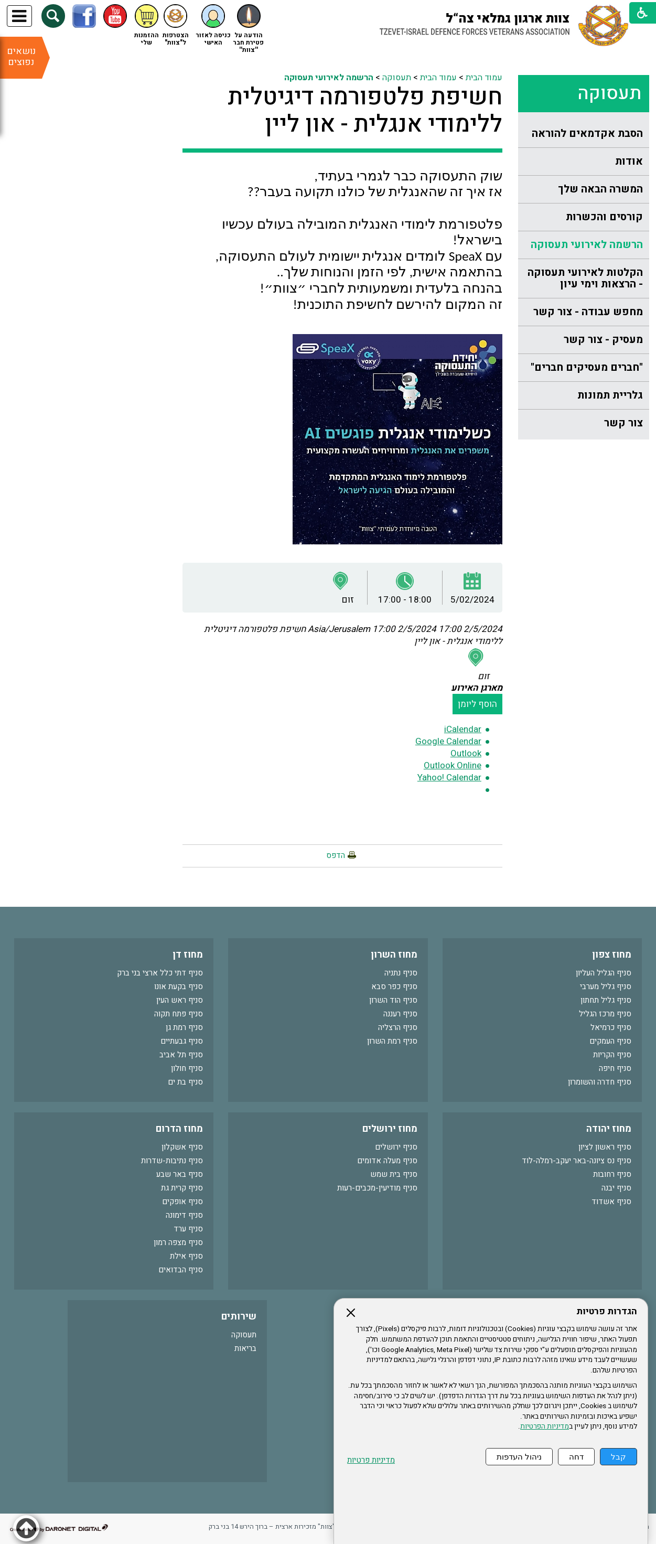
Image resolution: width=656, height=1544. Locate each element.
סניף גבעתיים (181, 1041)
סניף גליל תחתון (605, 1000)
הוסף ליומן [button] (477, 704)
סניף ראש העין (179, 1000)
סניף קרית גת (182, 1188)
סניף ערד (188, 1229)
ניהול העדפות (519, 1456)
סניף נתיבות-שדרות (172, 1160)
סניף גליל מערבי (605, 986)
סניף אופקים (182, 1201)
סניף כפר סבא (394, 986)
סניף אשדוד (611, 1201)
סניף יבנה (616, 1188)
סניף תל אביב (181, 1054)
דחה (576, 1456)
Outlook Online (452, 765)
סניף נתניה (400, 973)
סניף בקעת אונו (178, 986)
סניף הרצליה (397, 1027)
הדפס (335, 855)
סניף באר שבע (179, 1174)
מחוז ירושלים (389, 1129)
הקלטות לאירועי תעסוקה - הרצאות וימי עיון (585, 278)
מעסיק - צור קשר (603, 339)
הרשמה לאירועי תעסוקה (587, 244)
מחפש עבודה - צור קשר (588, 311)
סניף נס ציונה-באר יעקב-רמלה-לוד (576, 1160)
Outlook (465, 753)
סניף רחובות (612, 1174)
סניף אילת (186, 1256)
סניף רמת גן (184, 1027)
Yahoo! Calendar (449, 777)
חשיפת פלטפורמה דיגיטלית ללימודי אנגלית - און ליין (365, 111)
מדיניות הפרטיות (544, 1426)
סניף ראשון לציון (604, 1147)
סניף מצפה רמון (178, 1242)
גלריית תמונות (610, 395)
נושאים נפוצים (21, 56)
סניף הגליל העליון (603, 973)
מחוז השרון (394, 955)
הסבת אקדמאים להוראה (587, 133)
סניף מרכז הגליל (605, 1014)
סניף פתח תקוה (178, 1014)
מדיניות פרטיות (371, 1460)
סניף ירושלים (396, 1147)
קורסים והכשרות (604, 216)
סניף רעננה (400, 1014)
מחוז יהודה (608, 1129)
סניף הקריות (612, 1054)
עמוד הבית (484, 77)
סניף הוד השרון (393, 1000)
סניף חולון (187, 1068)
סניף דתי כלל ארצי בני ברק (160, 973)
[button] (53, 16)
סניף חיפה (615, 1068)
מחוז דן (188, 955)
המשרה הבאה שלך (600, 189)
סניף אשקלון (182, 1147)
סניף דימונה (184, 1215)
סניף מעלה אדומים (387, 1160)
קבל (618, 1456)
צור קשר (623, 423)
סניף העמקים (610, 1041)
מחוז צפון (611, 955)
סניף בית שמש (393, 1174)
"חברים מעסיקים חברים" (587, 367)
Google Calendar (448, 741)
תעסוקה (609, 93)
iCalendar (462, 729)
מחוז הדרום (179, 1129)
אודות (629, 161)
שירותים (238, 1317)
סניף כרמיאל (610, 1027)
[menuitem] (583, 134)
